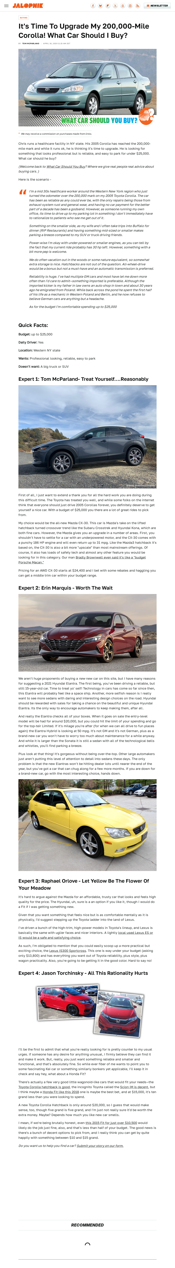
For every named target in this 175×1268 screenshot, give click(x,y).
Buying (23, 18)
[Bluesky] (100, 5)
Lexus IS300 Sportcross (67, 951)
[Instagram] (130, 5)
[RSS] (137, 5)
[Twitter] (115, 5)
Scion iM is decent (134, 1087)
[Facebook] (93, 5)
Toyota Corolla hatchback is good (44, 1087)
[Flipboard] (108, 5)
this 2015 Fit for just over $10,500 (111, 1123)
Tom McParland (30, 43)
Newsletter (157, 5)
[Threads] (122, 5)
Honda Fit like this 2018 (61, 1092)
